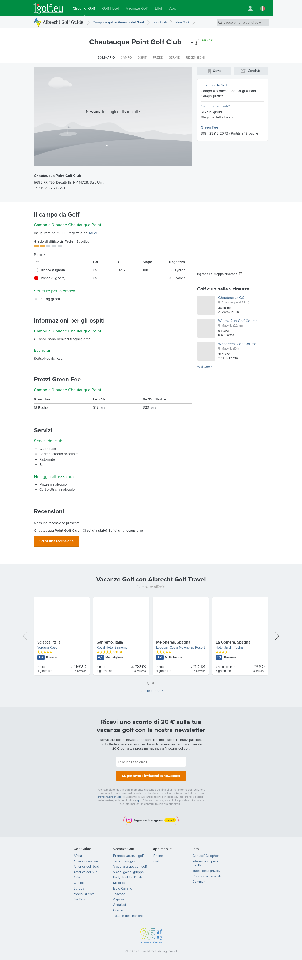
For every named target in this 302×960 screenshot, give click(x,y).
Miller (93, 233)
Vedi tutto (203, 367)
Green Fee (209, 127)
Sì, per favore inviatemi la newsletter (151, 773)
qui (139, 797)
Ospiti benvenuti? (215, 106)
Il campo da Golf (214, 85)
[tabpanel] (151, 637)
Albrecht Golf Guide (63, 22)
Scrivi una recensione (56, 540)
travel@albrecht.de (110, 794)
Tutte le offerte (149, 689)
